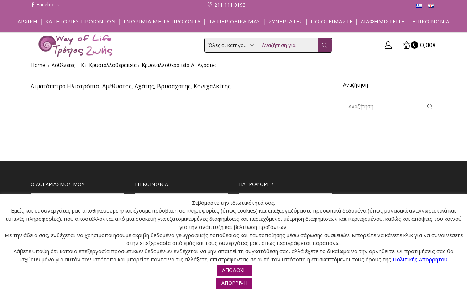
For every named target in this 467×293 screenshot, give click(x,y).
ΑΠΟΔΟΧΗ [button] (234, 270)
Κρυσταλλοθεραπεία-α (168, 65)
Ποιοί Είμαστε (332, 21)
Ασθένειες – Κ (68, 65)
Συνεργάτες (285, 21)
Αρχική (27, 21)
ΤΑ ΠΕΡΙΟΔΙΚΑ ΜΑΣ (235, 21)
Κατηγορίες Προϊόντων (80, 21)
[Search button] (325, 45)
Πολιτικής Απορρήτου (420, 259)
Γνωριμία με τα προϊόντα (162, 21)
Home (38, 65)
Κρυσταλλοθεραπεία (113, 65)
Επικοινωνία (431, 21)
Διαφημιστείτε (382, 21)
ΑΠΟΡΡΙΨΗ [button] (234, 282)
